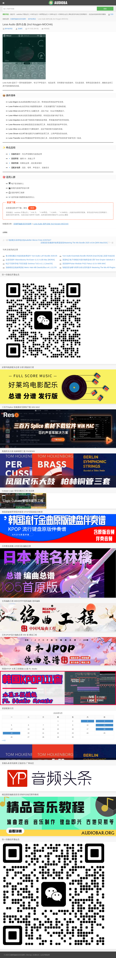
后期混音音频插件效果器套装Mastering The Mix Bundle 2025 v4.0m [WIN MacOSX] (74, 243)
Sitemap (29, 955)
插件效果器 (32, 19)
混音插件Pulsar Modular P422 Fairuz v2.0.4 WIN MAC (84, 264)
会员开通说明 (45, 955)
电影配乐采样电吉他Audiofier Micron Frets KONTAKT (29, 240)
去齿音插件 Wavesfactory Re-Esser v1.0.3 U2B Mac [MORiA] (30, 260)
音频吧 (20, 29)
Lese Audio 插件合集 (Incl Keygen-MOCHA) (28, 24)
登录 (111, 14)
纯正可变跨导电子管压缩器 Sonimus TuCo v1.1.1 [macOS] (29, 264)
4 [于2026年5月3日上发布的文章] (104, 721)
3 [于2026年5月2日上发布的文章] (87, 721)
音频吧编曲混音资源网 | (17, 955)
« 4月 (4, 740)
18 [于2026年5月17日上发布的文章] (104, 729)
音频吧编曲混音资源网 (58, 2)
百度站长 (36, 955)
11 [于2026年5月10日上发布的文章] (104, 725)
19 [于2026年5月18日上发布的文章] (11, 733)
